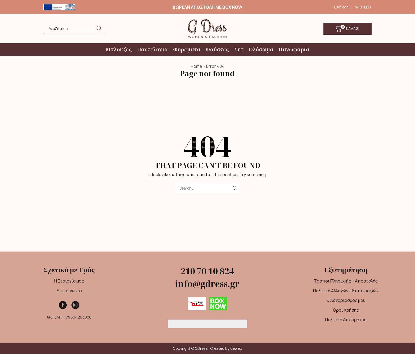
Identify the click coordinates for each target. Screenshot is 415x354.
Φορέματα (186, 49)
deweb (236, 348)
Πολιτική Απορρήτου (346, 319)
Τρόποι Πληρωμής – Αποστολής (346, 281)
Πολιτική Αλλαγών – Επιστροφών (345, 291)
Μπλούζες (119, 49)
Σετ (238, 49)
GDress (201, 348)
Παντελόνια (152, 49)
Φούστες (217, 49)
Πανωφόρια (294, 49)
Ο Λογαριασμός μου (346, 300)
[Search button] (99, 28)
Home (196, 66)
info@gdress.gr (207, 283)
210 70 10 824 (207, 271)
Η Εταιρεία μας (69, 281)
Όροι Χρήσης (346, 310)
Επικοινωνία (69, 291)
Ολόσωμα (261, 49)
